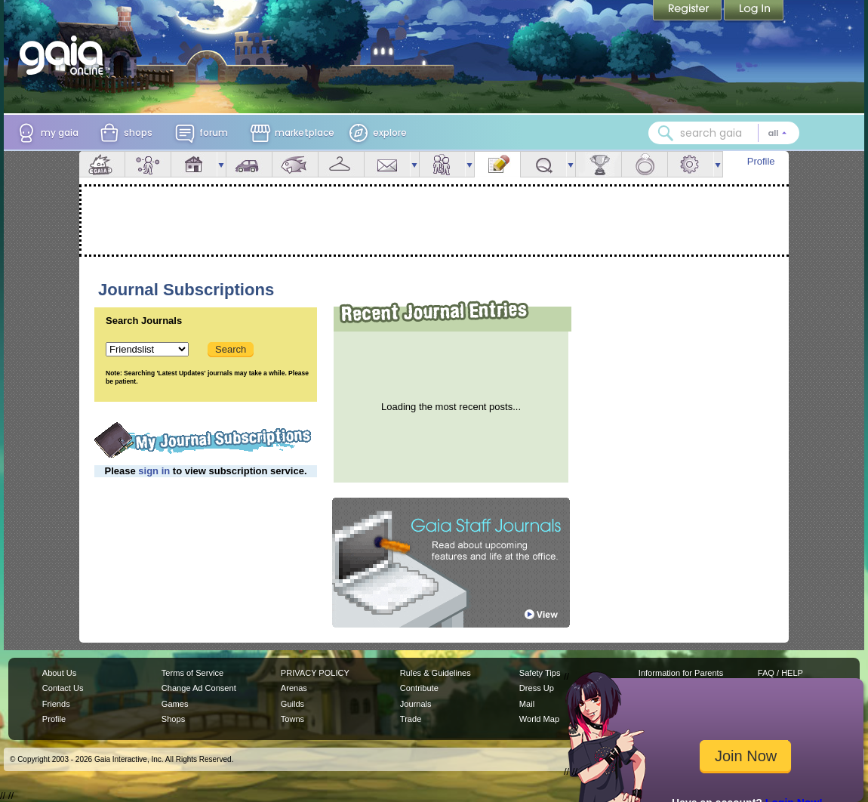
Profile (761, 161)
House (194, 164)
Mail (387, 164)
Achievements (598, 164)
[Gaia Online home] (65, 55)
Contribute (419, 687)
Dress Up (536, 687)
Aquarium (295, 164)
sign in (154, 471)
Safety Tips (540, 672)
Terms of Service (192, 672)
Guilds (292, 703)
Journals (416, 703)
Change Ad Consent (199, 687)
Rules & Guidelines (435, 672)
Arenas (294, 687)
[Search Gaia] (666, 133)
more (221, 164)
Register (688, 11)
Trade (410, 718)
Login (754, 11)
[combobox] (723, 133)
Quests (543, 164)
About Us (59, 672)
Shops (173, 718)
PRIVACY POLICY (315, 672)
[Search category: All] (777, 133)
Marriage (644, 164)
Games (175, 703)
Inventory (341, 164)
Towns (292, 718)
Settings (690, 164)
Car (249, 164)
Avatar (148, 164)
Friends (442, 164)
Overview (102, 164)
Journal (497, 164)
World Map (539, 718)
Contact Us (63, 687)
